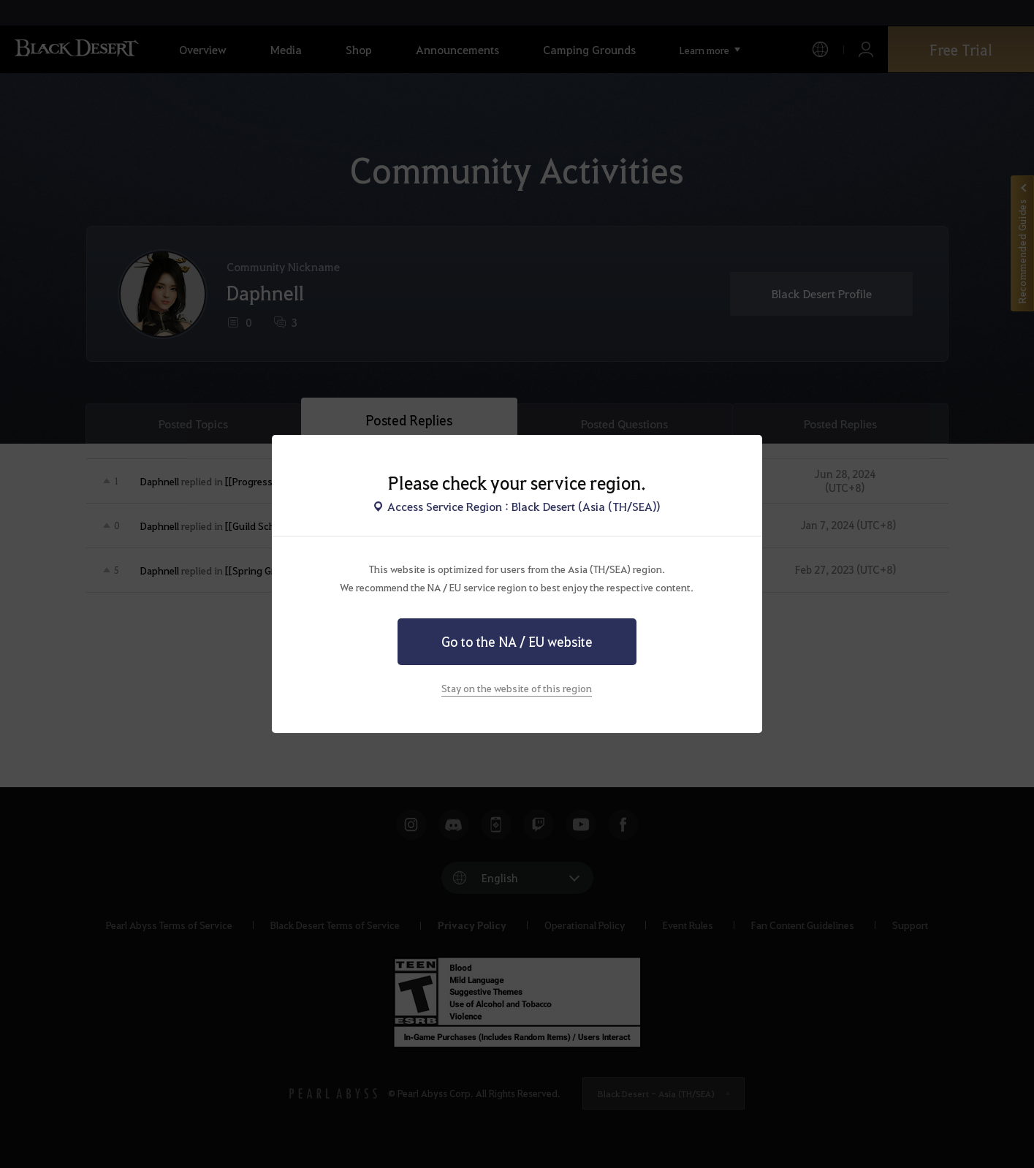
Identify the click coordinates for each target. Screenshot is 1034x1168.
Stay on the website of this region (516, 687)
